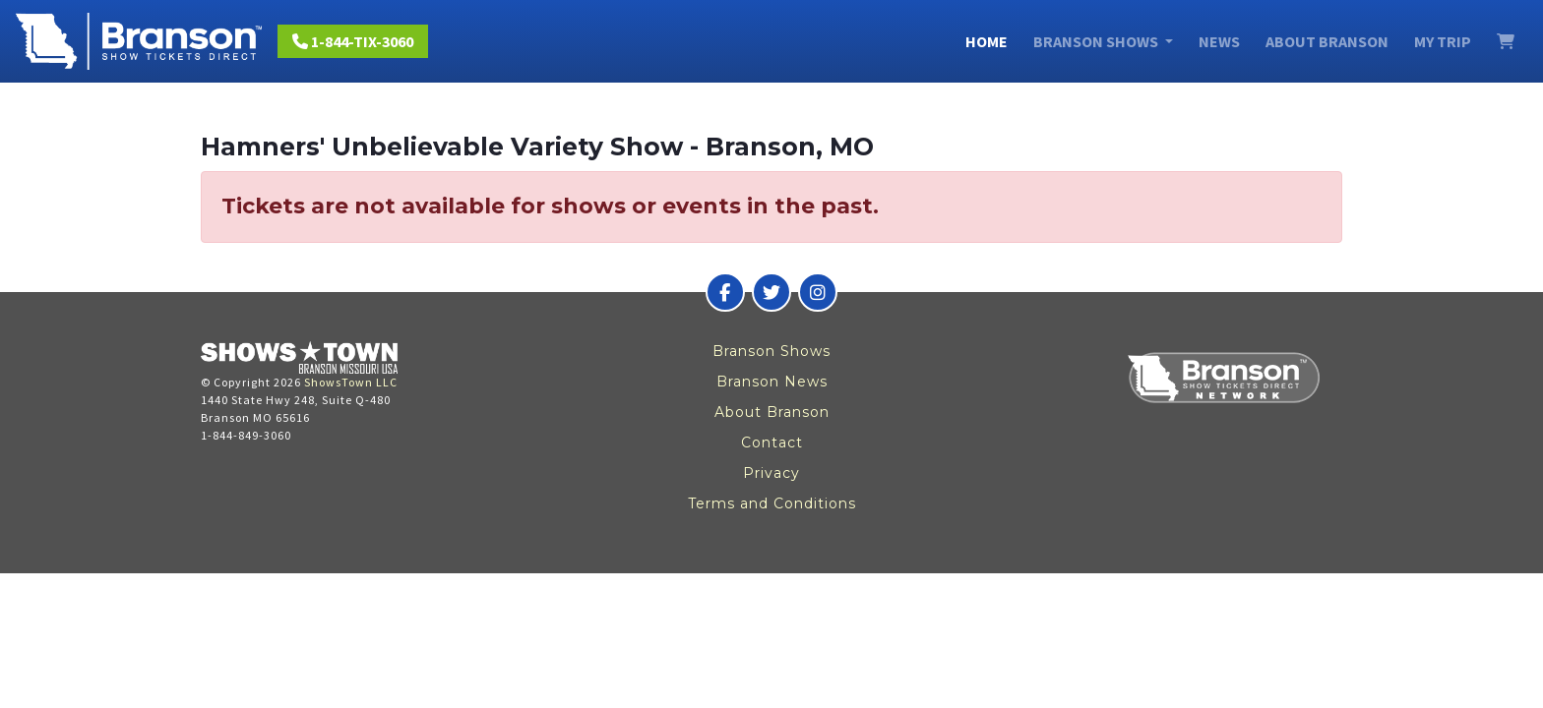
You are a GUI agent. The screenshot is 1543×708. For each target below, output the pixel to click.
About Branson (1327, 41)
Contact (772, 442)
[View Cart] (1505, 41)
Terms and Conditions (772, 503)
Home (986, 41)
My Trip (1442, 41)
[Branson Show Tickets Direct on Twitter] (771, 292)
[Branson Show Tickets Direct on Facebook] (725, 292)
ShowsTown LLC (351, 382)
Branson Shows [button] (1097, 41)
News (1219, 41)
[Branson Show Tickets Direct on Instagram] (817, 292)
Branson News (772, 381)
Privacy (771, 473)
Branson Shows (771, 351)
